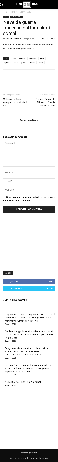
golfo (42, 59)
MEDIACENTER (26, 12)
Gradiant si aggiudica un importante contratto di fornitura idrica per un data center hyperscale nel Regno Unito (29, 334)
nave (16, 62)
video (41, 62)
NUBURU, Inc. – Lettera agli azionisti (23, 381)
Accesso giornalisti (29, 452)
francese (32, 59)
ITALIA (14, 12)
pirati (23, 62)
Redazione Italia (13, 39)
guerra (7, 62)
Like (51, 281)
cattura (22, 59)
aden (13, 59)
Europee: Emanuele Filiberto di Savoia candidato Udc (45, 102)
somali (32, 62)
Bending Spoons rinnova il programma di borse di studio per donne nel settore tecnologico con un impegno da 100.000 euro (29, 368)
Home (6, 12)
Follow (49, 288)
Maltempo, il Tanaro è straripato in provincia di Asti (15, 102)
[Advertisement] (29, 242)
